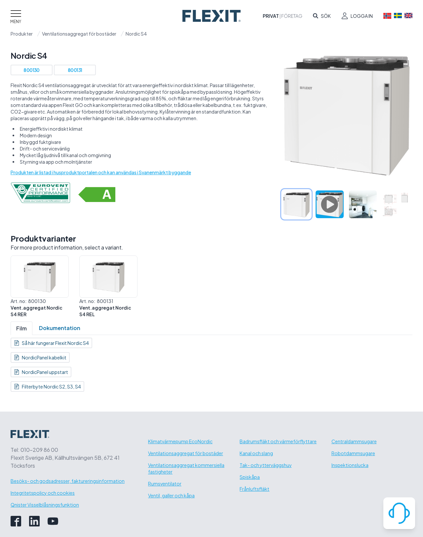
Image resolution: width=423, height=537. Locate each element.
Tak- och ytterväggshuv (265, 465)
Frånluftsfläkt (254, 489)
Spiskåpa (250, 477)
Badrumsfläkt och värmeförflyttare (278, 441)
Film (21, 328)
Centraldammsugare (354, 441)
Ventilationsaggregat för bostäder (79, 34)
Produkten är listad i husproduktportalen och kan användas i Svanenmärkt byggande (101, 172)
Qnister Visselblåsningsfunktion (45, 505)
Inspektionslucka (349, 465)
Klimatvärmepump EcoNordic (180, 441)
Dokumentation (59, 327)
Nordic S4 (136, 34)
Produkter (22, 34)
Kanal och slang (256, 453)
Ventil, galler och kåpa (171, 495)
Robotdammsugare (353, 453)
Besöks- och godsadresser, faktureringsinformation (68, 481)
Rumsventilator (164, 484)
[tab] (296, 204)
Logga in (362, 16)
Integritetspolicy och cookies (43, 493)
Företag (291, 16)
